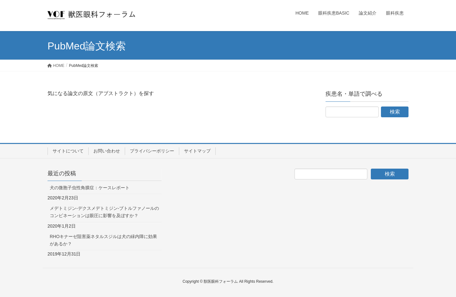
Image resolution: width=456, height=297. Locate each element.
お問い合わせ (106, 150)
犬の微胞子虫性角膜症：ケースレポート (90, 187)
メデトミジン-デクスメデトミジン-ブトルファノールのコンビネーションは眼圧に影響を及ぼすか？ (104, 212)
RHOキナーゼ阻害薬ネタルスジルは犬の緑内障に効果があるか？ (103, 240)
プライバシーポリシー (152, 150)
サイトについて (68, 150)
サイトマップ (197, 150)
